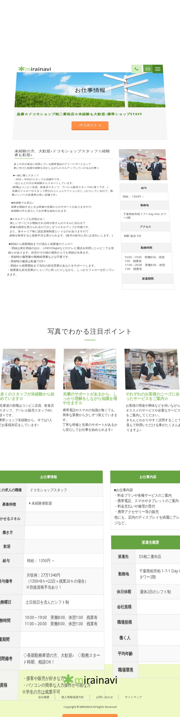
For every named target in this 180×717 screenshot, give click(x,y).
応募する (88, 185)
